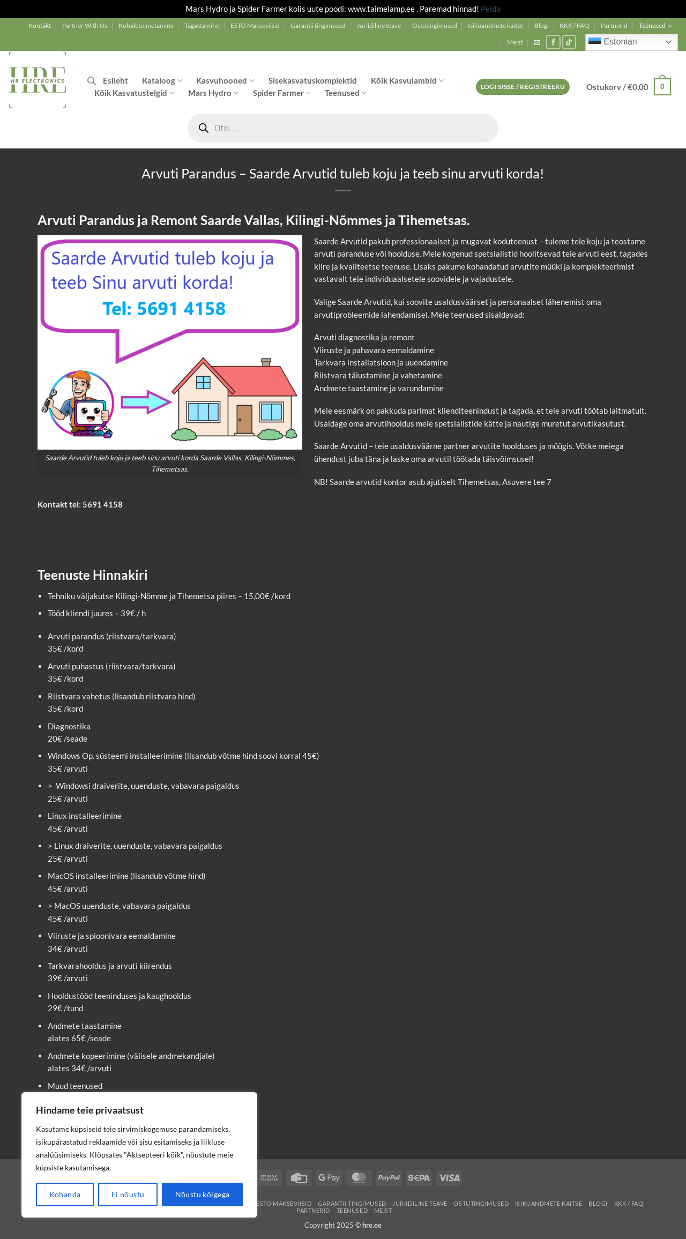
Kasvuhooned (225, 81)
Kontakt (39, 25)
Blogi (541, 25)
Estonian (612, 42)
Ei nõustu (128, 1194)
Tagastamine (201, 25)
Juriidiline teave (379, 25)
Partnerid (614, 25)
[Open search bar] (91, 80)
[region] (139, 1155)
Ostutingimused (434, 25)
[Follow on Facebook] (553, 42)
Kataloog (162, 81)
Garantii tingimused (318, 25)
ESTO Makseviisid (255, 25)
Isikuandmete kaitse (495, 25)
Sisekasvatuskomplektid (313, 80)
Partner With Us (84, 25)
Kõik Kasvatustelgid (134, 93)
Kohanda (65, 1194)
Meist (515, 42)
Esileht (115, 80)
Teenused (656, 26)
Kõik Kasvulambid (407, 81)
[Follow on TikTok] (569, 42)
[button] (537, 42)
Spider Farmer (282, 93)
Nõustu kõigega (202, 1194)
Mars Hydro (213, 93)
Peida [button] (491, 8)
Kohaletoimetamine (146, 25)
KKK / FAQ (575, 25)
